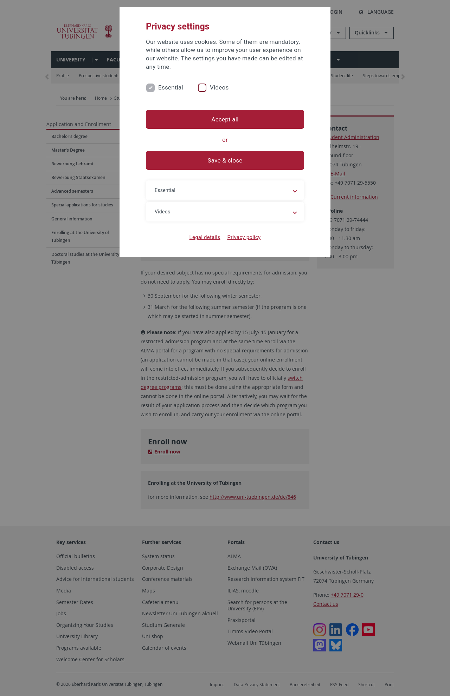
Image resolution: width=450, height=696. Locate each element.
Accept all (224, 119)
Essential (170, 87)
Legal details (204, 237)
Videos (219, 87)
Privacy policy (244, 237)
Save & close (225, 160)
